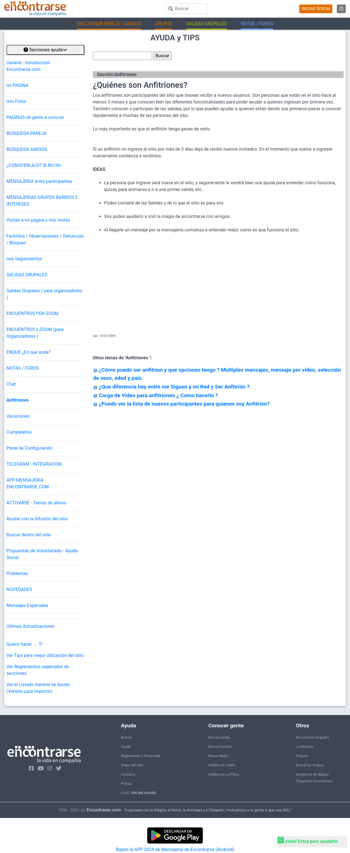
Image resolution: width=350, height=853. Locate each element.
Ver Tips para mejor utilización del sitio (45, 655)
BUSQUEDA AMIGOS (26, 149)
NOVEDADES (19, 589)
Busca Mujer (218, 756)
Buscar (126, 737)
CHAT (138, 793)
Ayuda (126, 746)
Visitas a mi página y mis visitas (38, 220)
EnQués (302, 756)
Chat (11, 384)
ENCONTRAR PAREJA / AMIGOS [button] (109, 23)
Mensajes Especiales (27, 605)
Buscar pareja (219, 737)
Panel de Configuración (29, 448)
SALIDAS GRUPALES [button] (206, 23)
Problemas (17, 573)
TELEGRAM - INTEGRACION (33, 464)
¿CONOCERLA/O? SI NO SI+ (33, 165)
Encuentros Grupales (312, 737)
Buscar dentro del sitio (28, 534)
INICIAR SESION (316, 8)
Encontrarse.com (104, 810)
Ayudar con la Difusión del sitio (37, 518)
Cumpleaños (19, 432)
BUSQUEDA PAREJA (26, 133)
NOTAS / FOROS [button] (257, 23)
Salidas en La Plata (223, 774)
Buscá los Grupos (310, 765)
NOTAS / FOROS (22, 368)
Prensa (126, 783)
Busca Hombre (220, 746)
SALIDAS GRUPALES (26, 274)
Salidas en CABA (221, 765)
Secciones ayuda (45, 49)
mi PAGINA (17, 85)
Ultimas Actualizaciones (30, 626)
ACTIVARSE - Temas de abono (36, 502)
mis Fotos (16, 101)
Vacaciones (18, 416)
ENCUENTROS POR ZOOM (32, 313)
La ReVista (304, 746)
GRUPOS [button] (163, 23)
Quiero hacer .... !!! (24, 644)
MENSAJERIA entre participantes (39, 181)
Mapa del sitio (132, 765)
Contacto (128, 774)
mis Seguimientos (24, 258)
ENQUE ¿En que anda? (28, 352)
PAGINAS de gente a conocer (35, 117)
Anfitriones (17, 400)
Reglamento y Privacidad (140, 756)
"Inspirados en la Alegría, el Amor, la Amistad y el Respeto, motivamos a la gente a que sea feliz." (208, 810)
